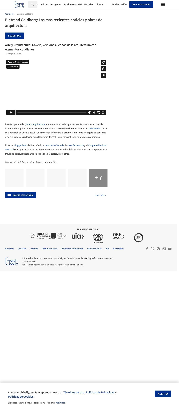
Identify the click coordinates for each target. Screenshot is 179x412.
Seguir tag (14, 35)
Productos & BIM (73, 4)
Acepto (163, 394)
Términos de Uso (73, 392)
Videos (99, 4)
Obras (44, 4)
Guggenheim (20, 145)
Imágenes (55, 4)
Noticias (88, 4)
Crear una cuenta (141, 4)
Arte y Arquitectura (35, 124)
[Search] (36, 4)
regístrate (60, 402)
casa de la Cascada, (55, 145)
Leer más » (100, 195)
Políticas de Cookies (20, 397)
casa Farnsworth (76, 145)
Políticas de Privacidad (100, 392)
